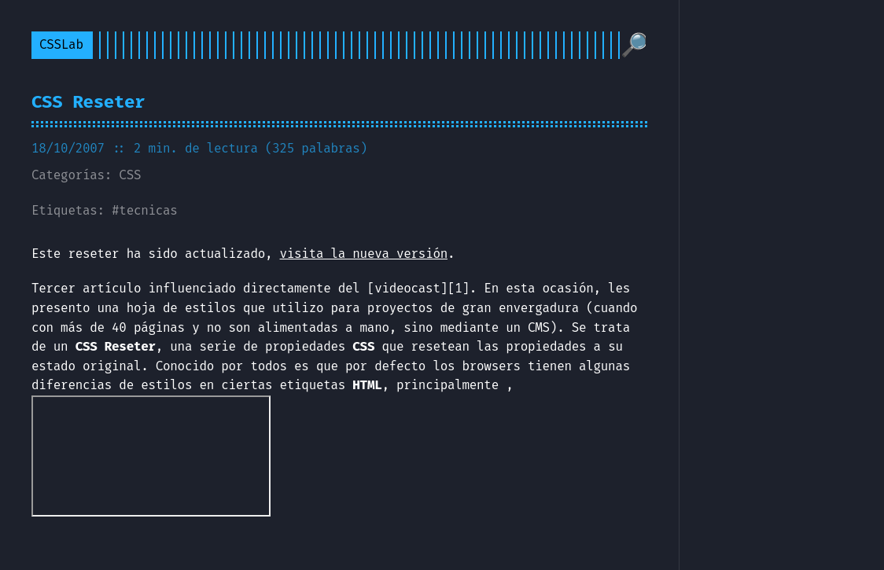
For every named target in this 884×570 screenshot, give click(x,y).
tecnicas (148, 210)
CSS (130, 175)
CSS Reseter (88, 101)
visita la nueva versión (364, 253)
